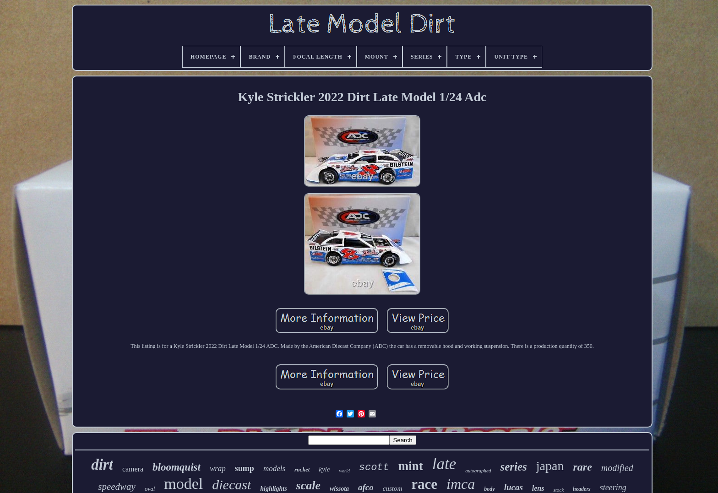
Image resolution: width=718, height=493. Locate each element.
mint (410, 466)
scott (374, 467)
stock (558, 490)
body (489, 489)
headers (582, 489)
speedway (117, 486)
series (513, 466)
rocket (302, 469)
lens (538, 488)
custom (393, 488)
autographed (478, 470)
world (344, 470)
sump (244, 468)
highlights (273, 488)
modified (617, 468)
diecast (231, 484)
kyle (324, 469)
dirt (102, 464)
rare (582, 467)
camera (132, 469)
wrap (218, 468)
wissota (339, 488)
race (424, 484)
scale (308, 485)
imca (460, 484)
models (274, 468)
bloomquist (176, 467)
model (183, 483)
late (444, 464)
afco (366, 487)
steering (613, 487)
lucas (513, 487)
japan (550, 466)
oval (150, 488)
